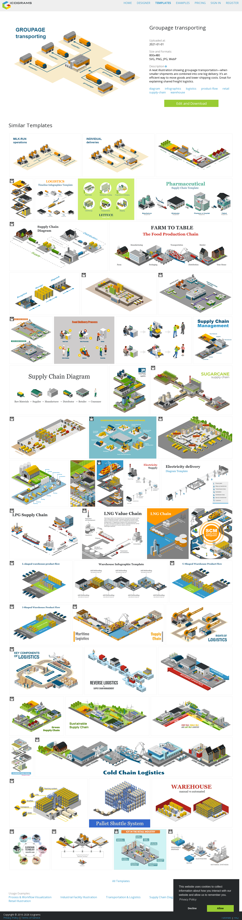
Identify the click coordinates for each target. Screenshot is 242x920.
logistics (191, 88)
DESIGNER (143, 3)
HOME (128, 3)
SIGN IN (216, 3)
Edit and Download (191, 103)
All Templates (121, 881)
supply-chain (157, 92)
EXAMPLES (183, 3)
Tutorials (226, 917)
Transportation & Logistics (123, 897)
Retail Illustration (20, 901)
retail (225, 88)
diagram (154, 88)
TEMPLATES (163, 3)
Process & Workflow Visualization (30, 897)
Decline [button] (192, 908)
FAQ (236, 917)
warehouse (178, 92)
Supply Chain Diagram (163, 897)
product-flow (209, 88)
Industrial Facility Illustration (78, 897)
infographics (173, 88)
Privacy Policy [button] (188, 899)
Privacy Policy (11, 917)
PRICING (200, 3)
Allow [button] (220, 908)
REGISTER (232, 3)
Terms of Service (30, 917)
